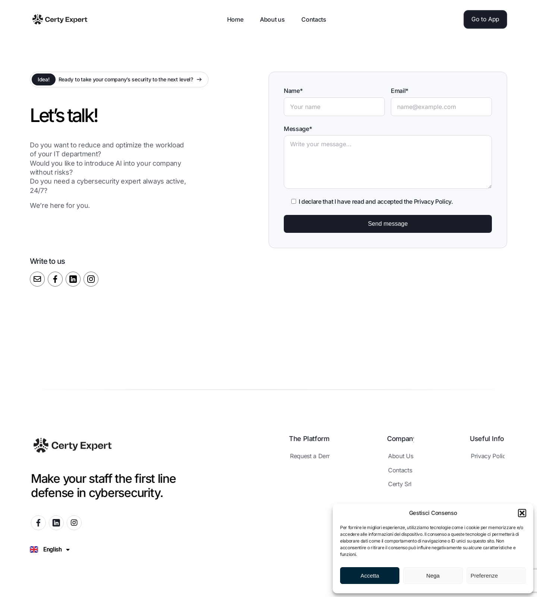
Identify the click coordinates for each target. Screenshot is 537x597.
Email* (399, 90)
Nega (433, 575)
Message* (298, 128)
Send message (388, 224)
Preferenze (484, 575)
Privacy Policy (433, 201)
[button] (522, 513)
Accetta (370, 575)
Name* (293, 90)
